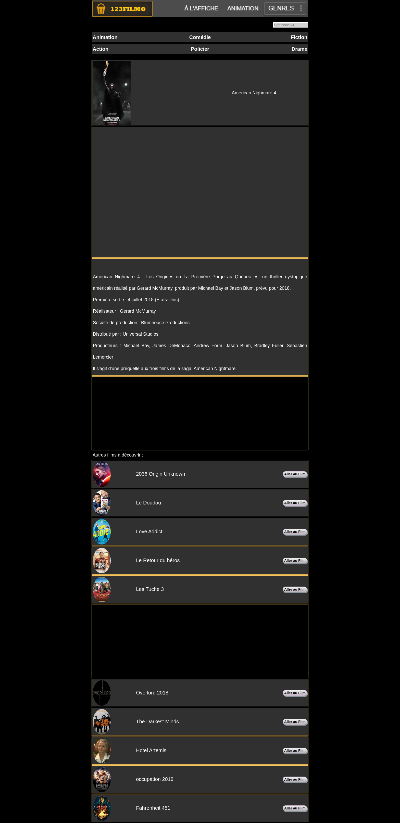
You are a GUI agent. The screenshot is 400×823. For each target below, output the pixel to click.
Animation (105, 37)
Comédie (200, 37)
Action (100, 49)
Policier (200, 49)
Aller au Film (295, 474)
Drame (299, 49)
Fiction (299, 37)
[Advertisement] (200, 413)
